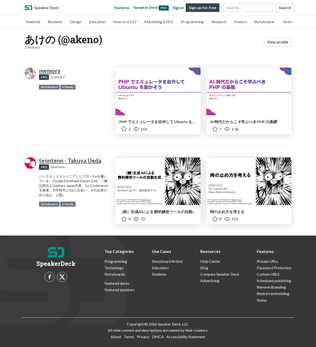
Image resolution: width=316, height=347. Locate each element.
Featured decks (117, 283)
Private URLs (267, 261)
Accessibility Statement (185, 336)
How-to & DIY (125, 21)
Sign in (178, 7)
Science (240, 21)
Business (55, 21)
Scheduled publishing (274, 280)
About (116, 336)
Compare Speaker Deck (219, 274)
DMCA (158, 336)
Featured (33, 21)
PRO (44, 77)
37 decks (68, 87)
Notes (262, 300)
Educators (160, 267)
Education (97, 21)
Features (122, 7)
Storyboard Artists (167, 261)
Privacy (143, 336)
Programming (192, 21)
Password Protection (274, 267)
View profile (277, 42)
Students (159, 274)
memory (49, 70)
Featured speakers (119, 289)
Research (218, 21)
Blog (204, 267)
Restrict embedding (273, 293)
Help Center (210, 261)
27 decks (68, 204)
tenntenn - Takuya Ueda (70, 160)
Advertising (209, 280)
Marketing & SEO (158, 21)
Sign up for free (202, 7)
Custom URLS (268, 274)
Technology (291, 21)
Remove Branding (271, 287)
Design (75, 21)
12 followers (49, 204)
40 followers (49, 87)
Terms (129, 336)
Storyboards (264, 21)
